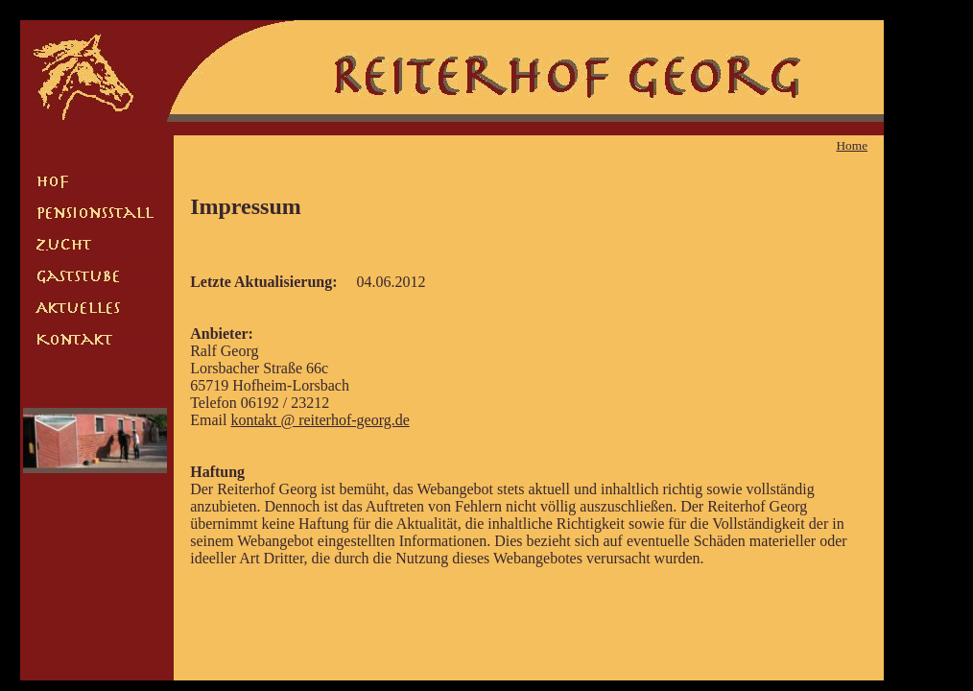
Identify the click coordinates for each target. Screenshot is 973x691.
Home (851, 145)
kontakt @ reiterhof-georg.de (319, 420)
